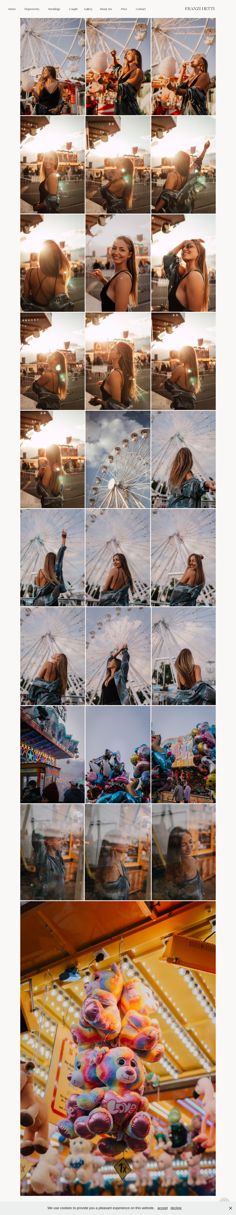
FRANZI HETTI (200, 9)
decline (176, 1208)
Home (12, 9)
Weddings (54, 9)
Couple (73, 9)
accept (162, 1208)
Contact (141, 9)
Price (124, 9)
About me (106, 9)
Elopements (32, 9)
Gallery (88, 9)
